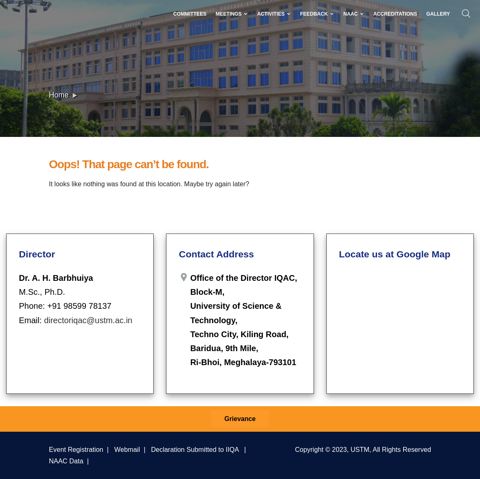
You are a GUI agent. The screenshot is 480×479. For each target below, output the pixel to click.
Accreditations (395, 14)
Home (59, 95)
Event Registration (76, 449)
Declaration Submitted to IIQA (194, 449)
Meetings (232, 14)
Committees (189, 14)
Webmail (127, 449)
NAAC (353, 14)
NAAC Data (66, 461)
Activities (274, 14)
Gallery (438, 14)
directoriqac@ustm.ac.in (88, 320)
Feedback (317, 14)
